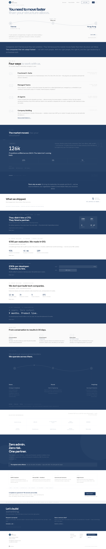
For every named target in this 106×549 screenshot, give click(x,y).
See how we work (92, 37)
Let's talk (85, 2)
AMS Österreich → (20, 168)
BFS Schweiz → (28, 168)
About (77, 2)
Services (64, 2)
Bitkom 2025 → (12, 168)
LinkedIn (11, 546)
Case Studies (71, 2)
